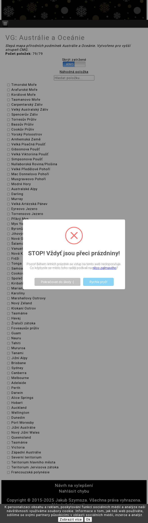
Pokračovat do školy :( (57, 282)
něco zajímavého (104, 268)
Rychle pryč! (98, 282)
